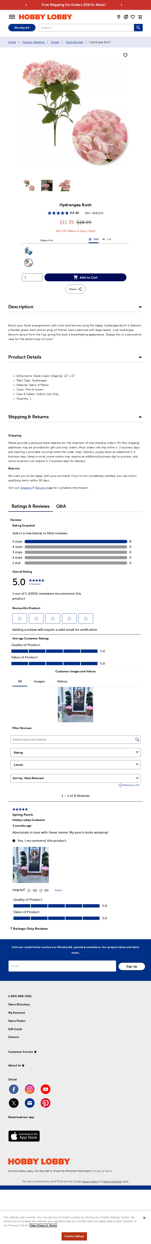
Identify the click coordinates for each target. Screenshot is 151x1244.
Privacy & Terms (103, 1171)
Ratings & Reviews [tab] (31, 506)
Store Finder (17, 1020)
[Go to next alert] (122, 5)
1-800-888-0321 (20, 996)
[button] (28, 251)
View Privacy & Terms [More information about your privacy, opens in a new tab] (43, 1225)
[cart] (140, 17)
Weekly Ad (21, 27)
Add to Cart (85, 277)
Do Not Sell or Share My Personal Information (63, 1170)
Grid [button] (94, 240)
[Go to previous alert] (26, 5)
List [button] (106, 240)
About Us (14, 1065)
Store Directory (19, 1004)
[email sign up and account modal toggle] (126, 17)
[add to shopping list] (125, 55)
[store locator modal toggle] (119, 17)
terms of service (112, 1181)
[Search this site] (138, 28)
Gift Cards (15, 1029)
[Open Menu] (12, 17)
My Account (16, 1012)
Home (12, 42)
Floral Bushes (74, 42)
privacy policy (90, 1181)
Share (75, 289)
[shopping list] (133, 17)
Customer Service (20, 1051)
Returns (40, 487)
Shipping (26, 487)
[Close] (144, 1217)
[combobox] (86, 28)
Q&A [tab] (61, 506)
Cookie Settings (74, 1236)
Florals (55, 42)
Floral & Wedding (33, 42)
